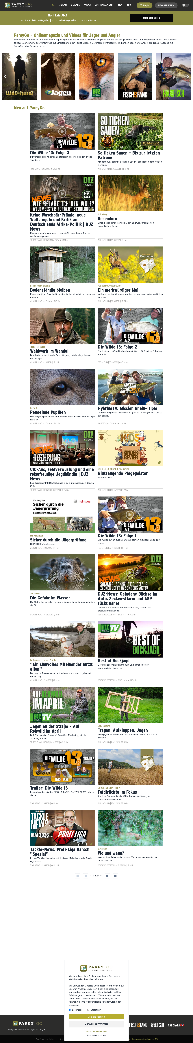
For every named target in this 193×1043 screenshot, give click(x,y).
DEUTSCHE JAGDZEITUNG (39, 240)
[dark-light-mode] (185, 5)
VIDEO (87, 5)
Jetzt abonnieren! (151, 18)
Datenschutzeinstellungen (96, 1032)
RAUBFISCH (102, 423)
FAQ (157, 1039)
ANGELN (75, 5)
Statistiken (96, 1010)
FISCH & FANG (35, 169)
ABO (120, 5)
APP (129, 5)
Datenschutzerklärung (96, 1035)
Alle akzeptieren (96, 1017)
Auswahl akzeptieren (96, 1024)
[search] (53, 5)
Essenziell (77, 1010)
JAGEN (63, 5)
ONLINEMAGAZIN (104, 5)
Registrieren (166, 5)
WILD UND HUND (104, 169)
